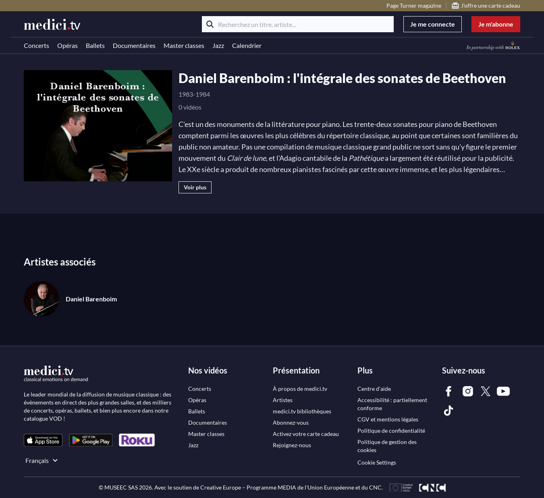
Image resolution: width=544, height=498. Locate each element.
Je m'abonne (495, 24)
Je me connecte (432, 24)
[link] (43, 440)
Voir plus (195, 187)
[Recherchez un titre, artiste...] (298, 24)
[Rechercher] (210, 24)
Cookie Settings (376, 462)
